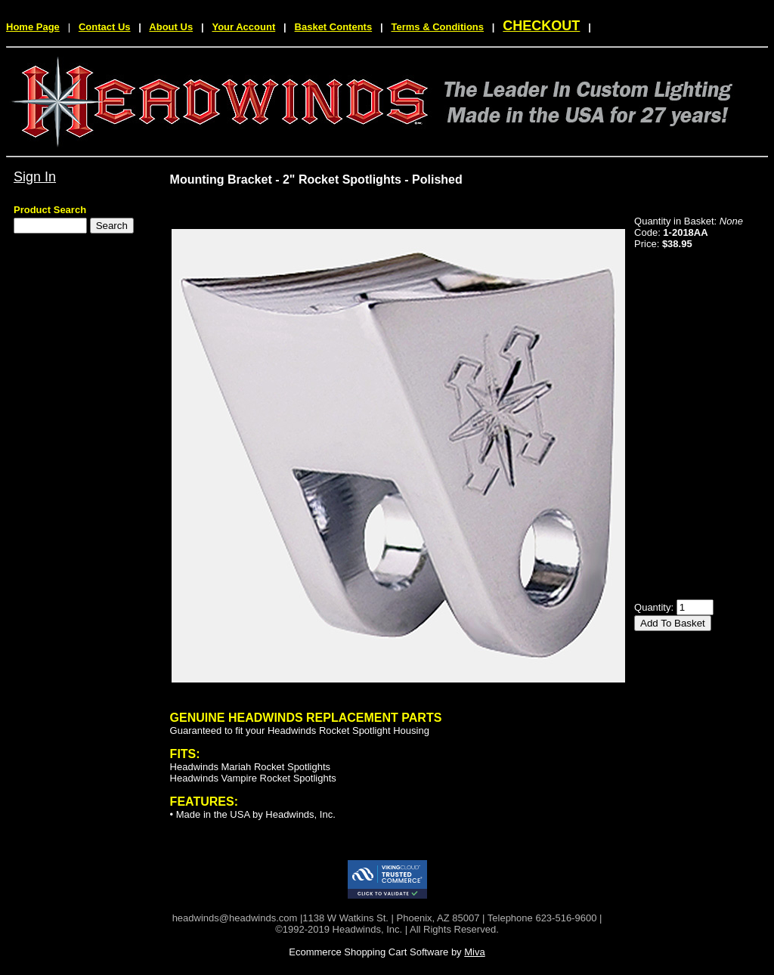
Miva (474, 952)
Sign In (35, 176)
